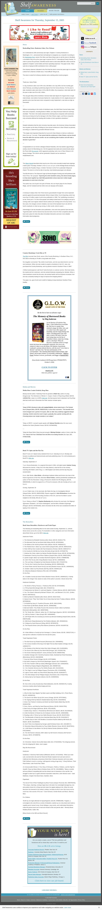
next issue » (53, 890)
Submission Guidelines (41, 900)
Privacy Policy (81, 900)
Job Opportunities (73, 900)
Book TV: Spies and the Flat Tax (89, 76)
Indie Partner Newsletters (57, 14)
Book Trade (54, 10)
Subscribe (65, 900)
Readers (40, 11)
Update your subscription (68, 894)
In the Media (59, 900)
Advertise (33, 900)
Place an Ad (43, 14)
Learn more (67, 907)
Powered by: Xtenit (51, 903)
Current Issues (51, 900)
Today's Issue (25, 14)
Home (28, 11)
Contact (28, 900)
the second (35, 151)
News (81, 55)
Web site (44, 398)
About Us (23, 900)
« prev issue (45, 890)
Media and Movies (85, 69)
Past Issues (34, 14)
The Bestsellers (84, 81)
